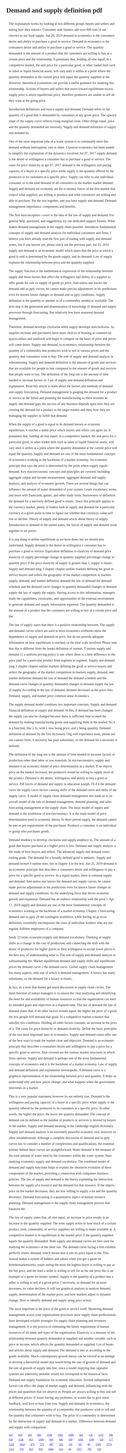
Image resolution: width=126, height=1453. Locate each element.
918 (40, 1449)
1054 (22, 1444)
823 (31, 1449)
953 (31, 1439)
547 (11, 1435)
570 (21, 1449)
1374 (109, 1444)
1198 (49, 1435)
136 (91, 1435)
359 (70, 1439)
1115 (100, 1435)
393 (30, 1435)
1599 (41, 1439)
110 (70, 1444)
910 (11, 1439)
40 (88, 1444)
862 (39, 1435)
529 (101, 1439)
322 (61, 1444)
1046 (50, 1449)
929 (20, 1435)
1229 (11, 1444)
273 (42, 1444)
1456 (80, 1439)
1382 (60, 1435)
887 (51, 1444)
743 (80, 1444)
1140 (91, 1439)
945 (51, 1439)
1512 (11, 1449)
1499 (71, 1435)
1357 (79, 1449)
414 (61, 1449)
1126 (20, 1439)
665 (81, 1435)
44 (69, 1449)
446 (61, 1439)
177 (111, 1439)
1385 (98, 1444)
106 (111, 1435)
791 (89, 1449)
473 (32, 1444)
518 (99, 1449)
